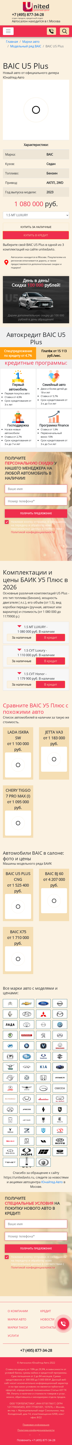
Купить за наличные (36, 227)
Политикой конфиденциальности (33, 532)
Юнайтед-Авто (52, 1182)
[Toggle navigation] (8, 31)
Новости (47, 1319)
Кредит (45, 1311)
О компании (18, 1311)
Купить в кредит (36, 235)
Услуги (13, 1336)
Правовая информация (36, 1424)
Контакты (48, 1327)
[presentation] (34, 554)
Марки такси (18, 1327)
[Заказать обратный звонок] (51, 31)
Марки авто (17, 1319)
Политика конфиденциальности (36, 1430)
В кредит (50, 637)
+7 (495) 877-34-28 (28, 14)
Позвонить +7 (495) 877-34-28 (36, 1440)
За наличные (21, 637)
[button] (19, 627)
